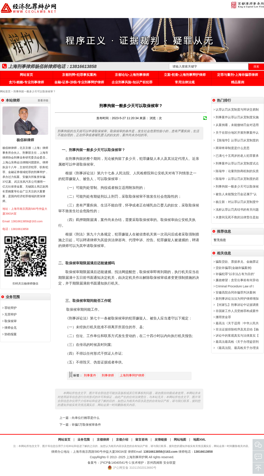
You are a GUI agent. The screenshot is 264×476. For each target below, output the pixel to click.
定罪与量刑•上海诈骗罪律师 (237, 75)
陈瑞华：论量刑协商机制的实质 (236, 171)
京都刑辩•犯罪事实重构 (79, 75)
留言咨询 (141, 439)
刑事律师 (108, 375)
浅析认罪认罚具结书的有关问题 (236, 209)
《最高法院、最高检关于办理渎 (236, 348)
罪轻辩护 (9, 308)
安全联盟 (169, 462)
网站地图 (180, 439)
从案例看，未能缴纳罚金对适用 (236, 125)
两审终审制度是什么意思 (231, 148)
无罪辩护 (9, 314)
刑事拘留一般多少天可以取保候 (236, 186)
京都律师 (103, 439)
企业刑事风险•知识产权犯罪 (132, 82)
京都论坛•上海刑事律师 (132, 75)
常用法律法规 (185, 82)
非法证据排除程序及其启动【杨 (236, 329)
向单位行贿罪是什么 (85, 417)
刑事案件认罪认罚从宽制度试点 (236, 163)
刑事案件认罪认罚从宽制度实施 (236, 117)
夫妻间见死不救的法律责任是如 (236, 217)
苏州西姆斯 (154, 462)
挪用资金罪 (222, 317)
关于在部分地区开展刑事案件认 (236, 132)
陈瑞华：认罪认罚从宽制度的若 (236, 179)
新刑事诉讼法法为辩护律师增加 (236, 298)
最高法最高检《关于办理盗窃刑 (236, 341)
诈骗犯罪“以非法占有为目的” (234, 274)
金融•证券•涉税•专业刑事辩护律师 (79, 82)
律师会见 (9, 327)
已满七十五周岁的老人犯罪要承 (236, 155)
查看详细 (43, 100)
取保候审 (9, 321)
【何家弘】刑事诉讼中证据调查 (236, 304)
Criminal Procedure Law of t (234, 286)
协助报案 (9, 334)
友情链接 (161, 439)
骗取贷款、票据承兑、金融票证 (236, 261)
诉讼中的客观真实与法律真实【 (236, 335)
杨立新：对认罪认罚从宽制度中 (236, 202)
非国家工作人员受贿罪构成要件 (236, 311)
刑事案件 (90, 375)
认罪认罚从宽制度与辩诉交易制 (236, 109)
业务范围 (83, 439)
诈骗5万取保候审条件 (86, 424)
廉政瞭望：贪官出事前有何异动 (236, 280)
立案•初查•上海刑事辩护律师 (185, 75)
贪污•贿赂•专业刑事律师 (26, 82)
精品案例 (237, 82)
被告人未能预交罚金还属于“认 (235, 194)
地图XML (199, 439)
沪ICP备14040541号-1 (115, 462)
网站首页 (26, 75)
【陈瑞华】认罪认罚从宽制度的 (236, 140)
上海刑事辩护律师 (132, 375)
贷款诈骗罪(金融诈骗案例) (232, 268)
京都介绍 (122, 439)
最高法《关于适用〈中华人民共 (236, 323)
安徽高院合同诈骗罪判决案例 (235, 292)
